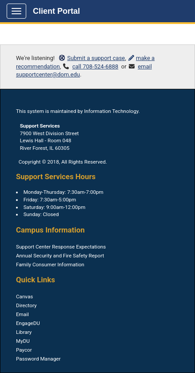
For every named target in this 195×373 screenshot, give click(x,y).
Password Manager (38, 359)
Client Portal (56, 11)
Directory (26, 305)
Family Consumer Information (50, 264)
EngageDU (28, 323)
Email (22, 314)
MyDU (23, 341)
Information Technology (111, 111)
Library (24, 332)
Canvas (24, 296)
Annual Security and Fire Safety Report (60, 256)
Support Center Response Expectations (61, 247)
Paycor (24, 350)
